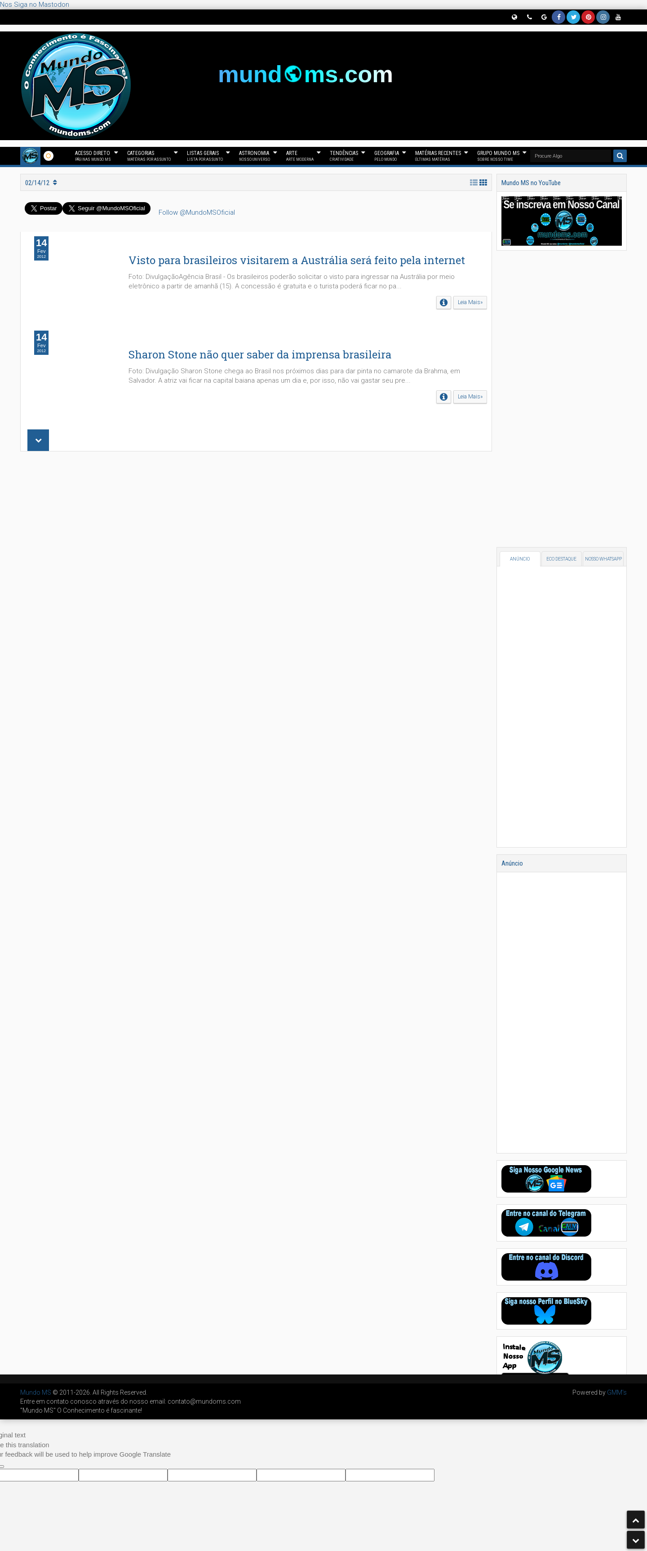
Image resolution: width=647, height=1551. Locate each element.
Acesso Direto (93, 156)
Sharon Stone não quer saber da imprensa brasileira (260, 354)
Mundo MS (35, 1392)
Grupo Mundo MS (498, 156)
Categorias (149, 156)
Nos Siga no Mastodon (34, 4)
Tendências (344, 156)
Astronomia (254, 156)
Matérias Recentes (438, 156)
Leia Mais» (470, 302)
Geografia (386, 156)
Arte (300, 156)
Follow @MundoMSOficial (197, 212)
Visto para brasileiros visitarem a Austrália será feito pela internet (297, 260)
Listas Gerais (205, 156)
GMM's (617, 1392)
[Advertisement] (256, 578)
